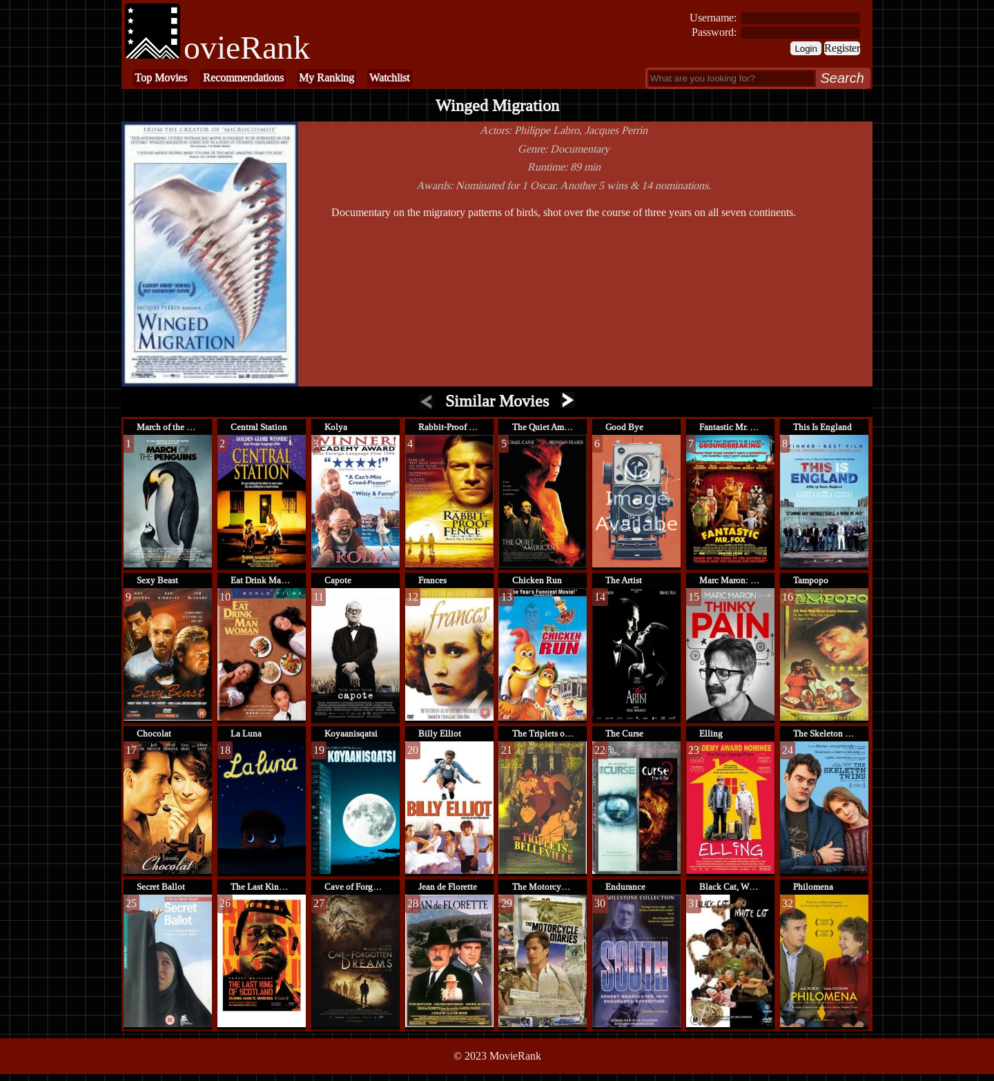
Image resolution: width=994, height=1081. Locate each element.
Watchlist (389, 77)
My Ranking (326, 77)
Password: (714, 32)
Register (842, 48)
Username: (713, 17)
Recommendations (243, 77)
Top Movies (161, 77)
